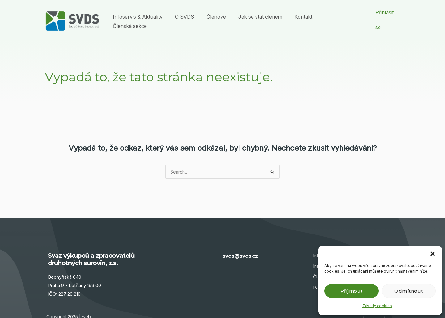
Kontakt (306, 12)
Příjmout (352, 291)
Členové (224, 12)
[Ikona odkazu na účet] (387, 12)
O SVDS (196, 12)
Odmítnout (408, 291)
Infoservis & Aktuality (152, 12)
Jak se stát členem (265, 12)
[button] (433, 254)
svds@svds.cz (243, 241)
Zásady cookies (377, 305)
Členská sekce (341, 12)
